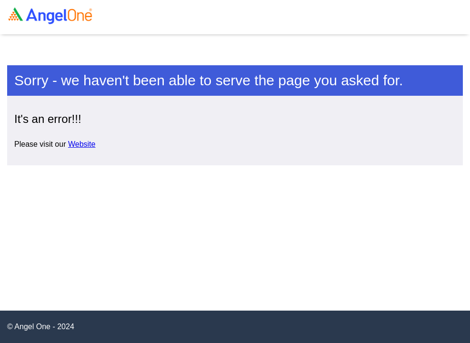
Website (82, 144)
